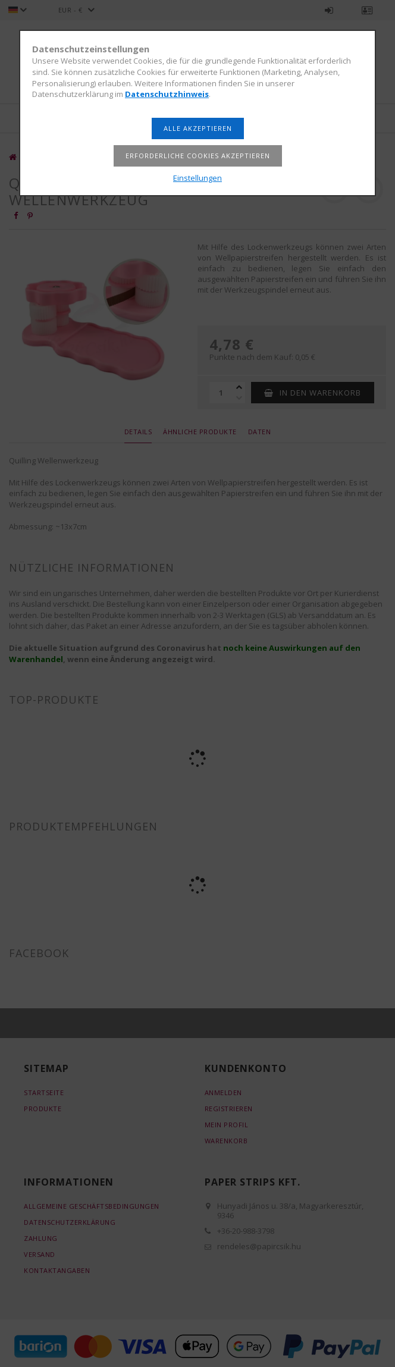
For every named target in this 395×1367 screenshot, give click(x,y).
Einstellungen (197, 178)
